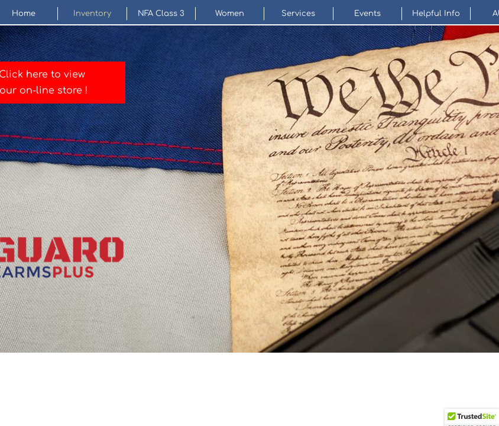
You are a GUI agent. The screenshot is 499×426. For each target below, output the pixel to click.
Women (229, 13)
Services (298, 13)
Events (367, 13)
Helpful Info (436, 13)
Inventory (92, 13)
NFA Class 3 (161, 13)
